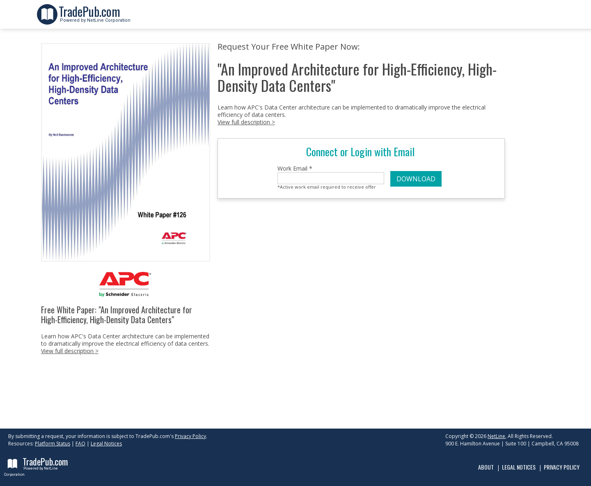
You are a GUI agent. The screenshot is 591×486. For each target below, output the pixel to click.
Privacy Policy (190, 436)
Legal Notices (106, 443)
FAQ (80, 443)
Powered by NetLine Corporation (95, 18)
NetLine (496, 436)
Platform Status (52, 443)
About (486, 467)
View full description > (69, 351)
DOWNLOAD (415, 178)
